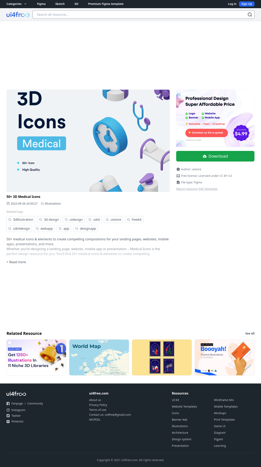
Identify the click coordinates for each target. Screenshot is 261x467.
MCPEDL (94, 419)
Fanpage (17, 403)
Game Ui (220, 426)
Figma (41, 4)
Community (35, 403)
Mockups (220, 413)
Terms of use (97, 410)
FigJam (218, 439)
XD (76, 4)
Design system (181, 439)
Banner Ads (179, 419)
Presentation (180, 446)
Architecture (180, 433)
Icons (175, 413)
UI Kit (175, 400)
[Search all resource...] (143, 14)
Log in (232, 4)
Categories (17, 4)
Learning (220, 446)
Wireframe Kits (224, 400)
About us (95, 400)
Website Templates (184, 406)
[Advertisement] (130, 51)
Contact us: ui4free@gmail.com (110, 415)
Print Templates (224, 419)
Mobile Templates (226, 406)
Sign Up (246, 4)
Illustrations (53, 203)
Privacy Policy (98, 405)
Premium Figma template (106, 4)
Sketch (60, 4)
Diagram (220, 433)
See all (249, 333)
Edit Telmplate (208, 189)
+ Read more (16, 262)
